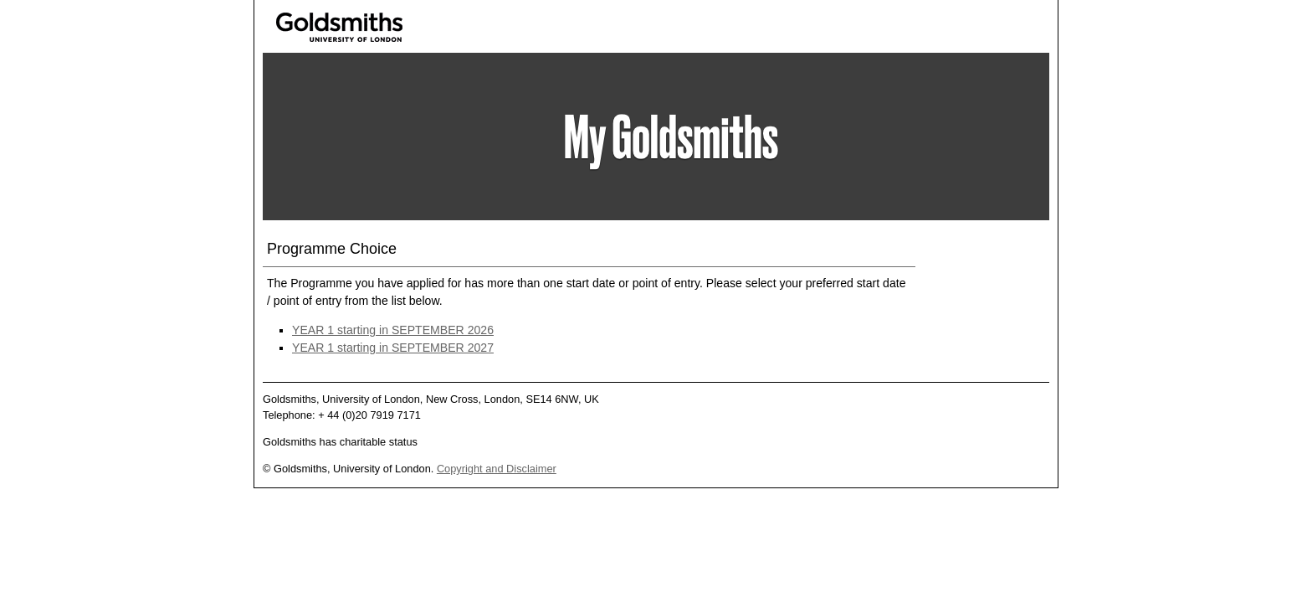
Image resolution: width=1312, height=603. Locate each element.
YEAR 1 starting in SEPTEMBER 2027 (393, 347)
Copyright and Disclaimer (496, 468)
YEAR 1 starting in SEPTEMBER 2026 (393, 330)
